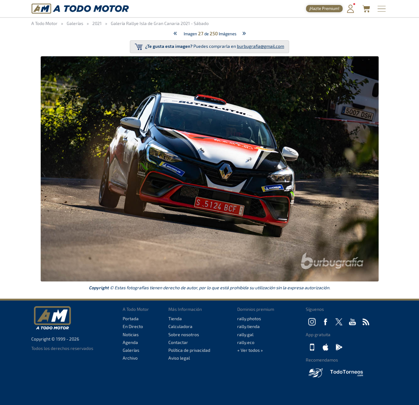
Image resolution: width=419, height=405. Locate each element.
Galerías (131, 350)
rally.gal (245, 334)
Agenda (130, 342)
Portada (131, 318)
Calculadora (180, 326)
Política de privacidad (189, 350)
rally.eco (245, 342)
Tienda (175, 318)
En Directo (133, 326)
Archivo (130, 358)
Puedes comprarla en (209, 47)
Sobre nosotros (183, 334)
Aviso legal (179, 358)
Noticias (131, 334)
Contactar (178, 342)
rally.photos (249, 318)
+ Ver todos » (250, 350)
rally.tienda (248, 326)
